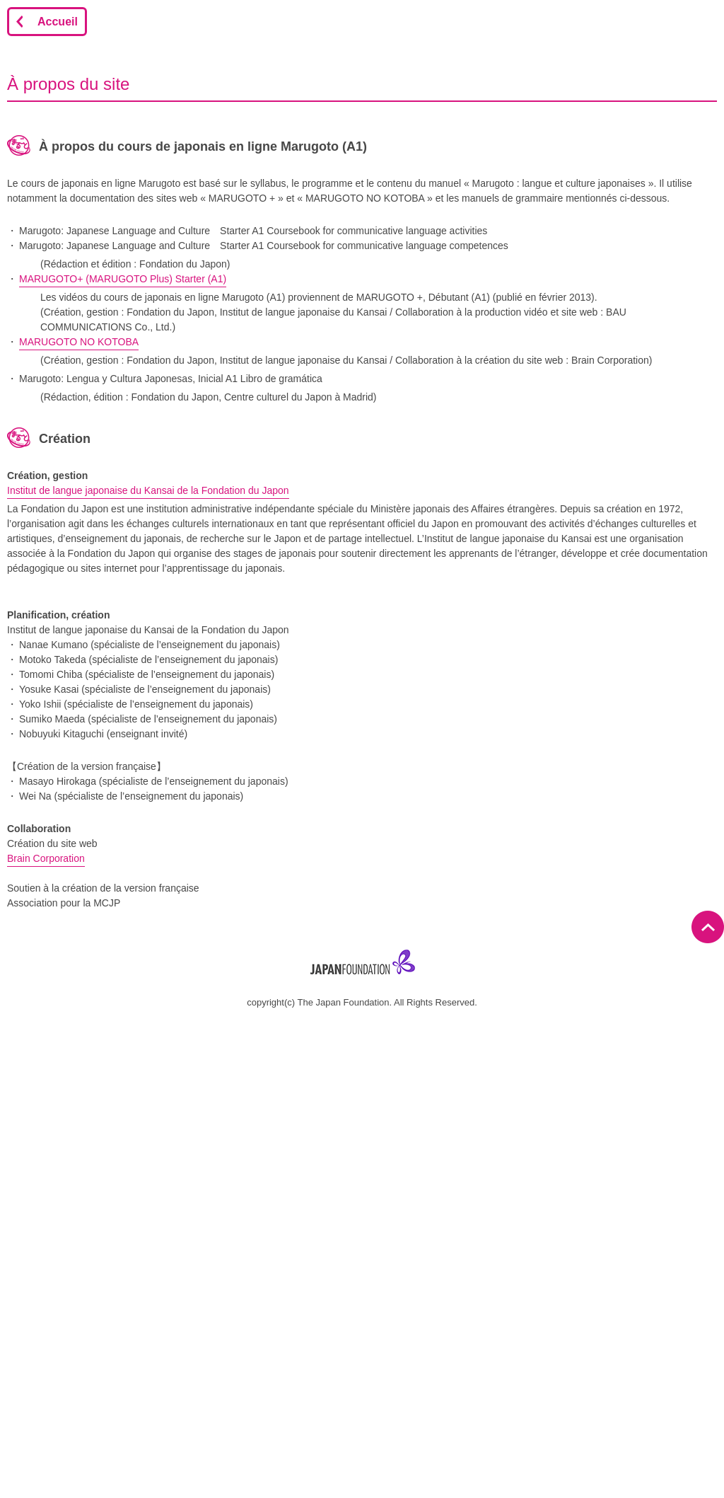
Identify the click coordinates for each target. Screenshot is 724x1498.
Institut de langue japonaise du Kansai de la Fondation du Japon (148, 490)
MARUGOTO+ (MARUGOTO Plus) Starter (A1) (122, 278)
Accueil (57, 22)
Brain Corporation (46, 858)
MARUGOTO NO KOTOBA (79, 341)
